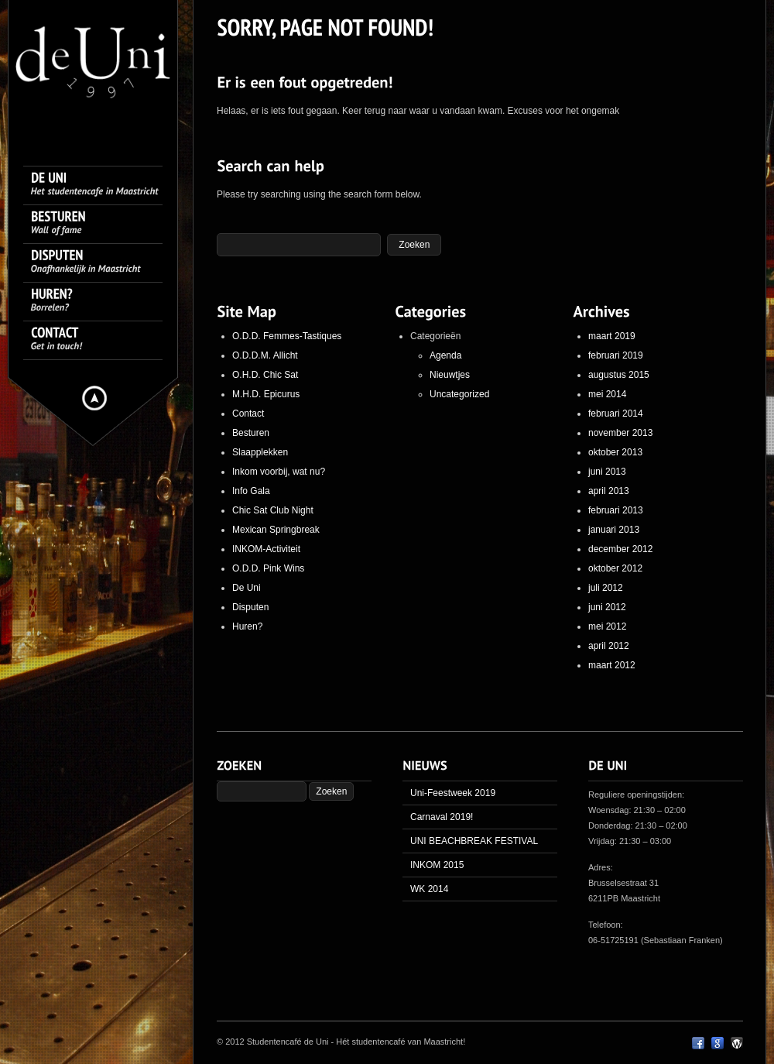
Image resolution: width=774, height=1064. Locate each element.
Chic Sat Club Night (272, 510)
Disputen (250, 607)
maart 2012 (611, 665)
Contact (248, 413)
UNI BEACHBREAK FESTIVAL (474, 841)
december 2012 (620, 549)
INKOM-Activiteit (266, 549)
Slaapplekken (260, 452)
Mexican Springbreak (276, 529)
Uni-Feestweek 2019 (452, 793)
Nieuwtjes (450, 374)
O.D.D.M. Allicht (265, 355)
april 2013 (608, 491)
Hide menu (94, 398)
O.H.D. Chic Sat (265, 374)
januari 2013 (613, 529)
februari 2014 (615, 413)
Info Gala (251, 491)
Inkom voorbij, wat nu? (278, 471)
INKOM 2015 (437, 865)
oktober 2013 (615, 452)
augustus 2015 (618, 374)
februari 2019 (615, 355)
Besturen (250, 432)
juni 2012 (607, 607)
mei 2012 (607, 626)
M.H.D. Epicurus (266, 394)
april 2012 (608, 645)
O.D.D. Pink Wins (268, 568)
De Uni (246, 587)
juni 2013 (607, 471)
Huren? (247, 626)
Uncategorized (459, 394)
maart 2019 (611, 336)
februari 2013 (615, 510)
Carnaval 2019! (441, 817)
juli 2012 (605, 587)
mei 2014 (607, 394)
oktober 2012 (615, 568)
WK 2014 (429, 889)
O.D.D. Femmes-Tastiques (286, 336)
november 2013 (620, 432)
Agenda (445, 355)
